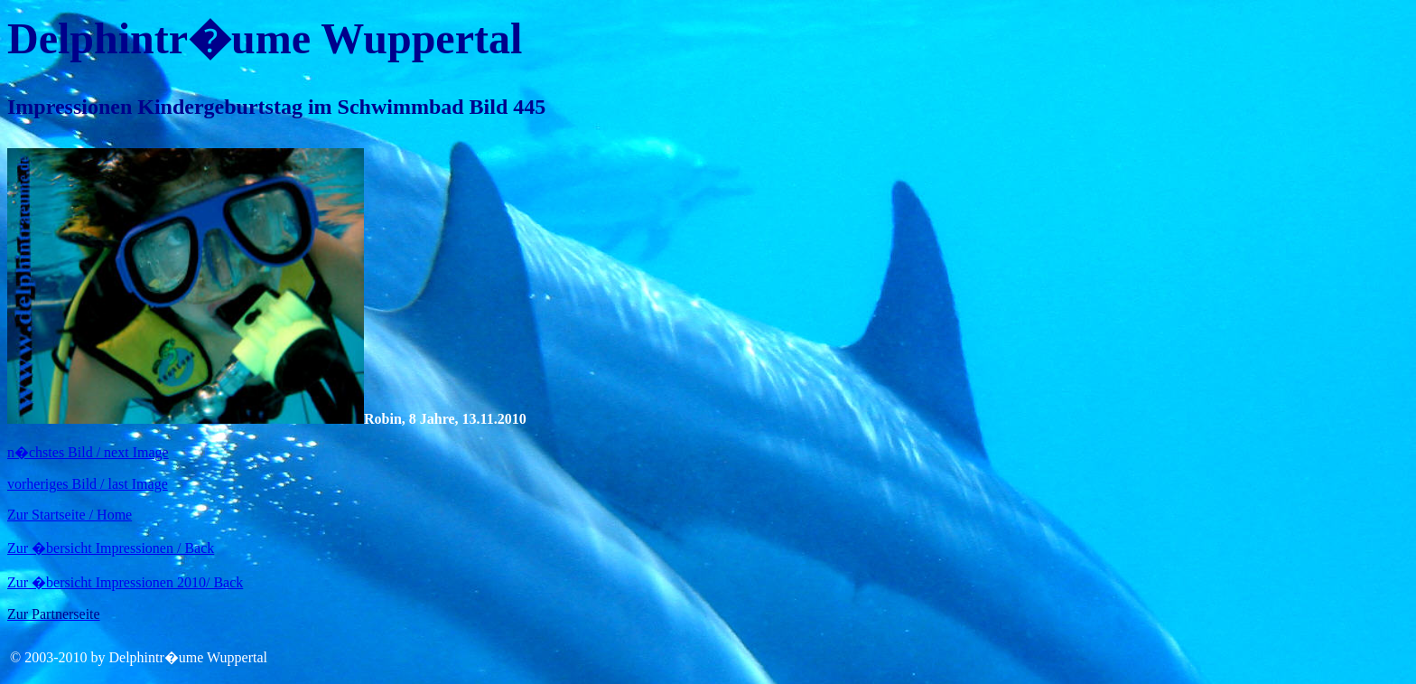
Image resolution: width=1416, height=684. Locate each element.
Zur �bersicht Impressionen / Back (110, 548)
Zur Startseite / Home (69, 514)
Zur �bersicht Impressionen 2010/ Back (125, 582)
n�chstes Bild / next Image (88, 452)
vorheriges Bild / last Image (87, 484)
